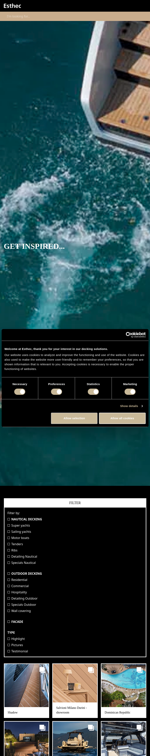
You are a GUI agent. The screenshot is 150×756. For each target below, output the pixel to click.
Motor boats (18, 538)
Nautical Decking (25, 519)
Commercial (18, 586)
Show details (129, 406)
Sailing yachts (19, 531)
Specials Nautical (22, 563)
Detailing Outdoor (23, 598)
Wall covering (19, 611)
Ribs (13, 550)
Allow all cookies (122, 418)
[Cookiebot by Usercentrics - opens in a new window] (129, 335)
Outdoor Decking (25, 573)
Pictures (15, 645)
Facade (15, 622)
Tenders (15, 544)
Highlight (16, 639)
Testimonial (18, 651)
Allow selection (74, 418)
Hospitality (17, 592)
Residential (17, 580)
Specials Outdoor (22, 604)
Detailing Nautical (22, 556)
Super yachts (19, 525)
